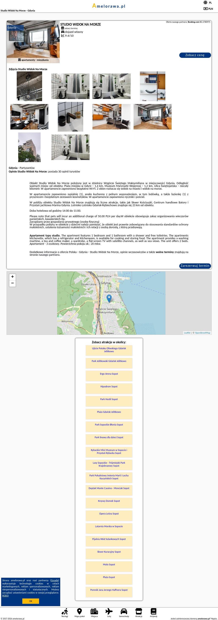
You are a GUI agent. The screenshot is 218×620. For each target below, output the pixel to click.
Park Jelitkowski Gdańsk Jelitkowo (109, 361)
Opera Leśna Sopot (109, 513)
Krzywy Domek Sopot (109, 500)
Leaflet (187, 332)
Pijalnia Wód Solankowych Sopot (109, 539)
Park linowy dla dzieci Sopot (109, 437)
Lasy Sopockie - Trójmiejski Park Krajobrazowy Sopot (109, 464)
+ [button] (12, 277)
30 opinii (63, 171)
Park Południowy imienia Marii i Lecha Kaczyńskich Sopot (109, 477)
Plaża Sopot (109, 577)
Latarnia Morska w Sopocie (109, 526)
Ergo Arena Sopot (109, 373)
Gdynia (12, 27)
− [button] (12, 283)
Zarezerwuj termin (195, 266)
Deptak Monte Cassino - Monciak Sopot (109, 488)
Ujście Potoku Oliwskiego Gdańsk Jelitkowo (109, 350)
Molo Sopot (109, 564)
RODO (5, 595)
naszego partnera (49, 255)
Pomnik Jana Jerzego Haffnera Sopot (109, 589)
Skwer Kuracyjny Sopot (109, 551)
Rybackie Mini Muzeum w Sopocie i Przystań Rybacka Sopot (109, 452)
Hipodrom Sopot (109, 386)
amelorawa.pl (109, 6)
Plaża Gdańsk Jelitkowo (109, 411)
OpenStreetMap (202, 332)
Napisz (214, 618)
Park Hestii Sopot (109, 399)
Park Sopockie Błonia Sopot (109, 424)
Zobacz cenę (195, 55)
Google (54, 580)
